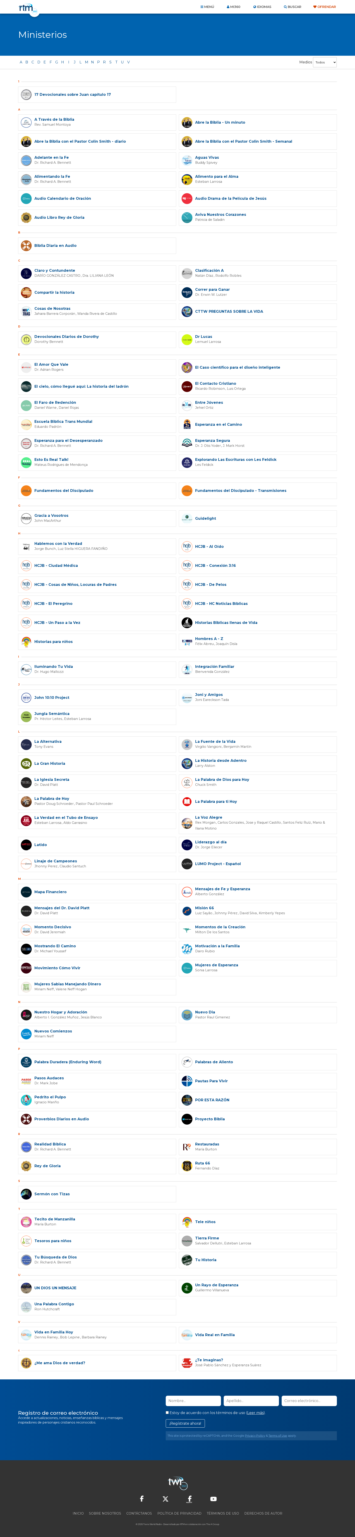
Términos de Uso (223, 1513)
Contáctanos (139, 1513)
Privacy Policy (255, 1434)
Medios (305, 62)
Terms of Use (278, 1434)
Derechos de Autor (263, 1513)
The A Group (212, 1523)
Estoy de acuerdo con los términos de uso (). (216, 1412)
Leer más (255, 1412)
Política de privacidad (179, 1513)
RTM (182, 1523)
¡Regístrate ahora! (185, 1422)
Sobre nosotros (105, 1513)
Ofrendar (326, 7)
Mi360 (235, 7)
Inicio (78, 1513)
